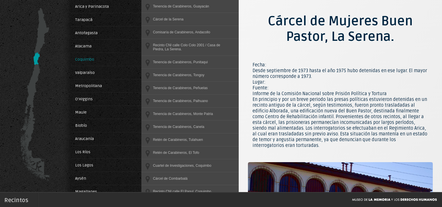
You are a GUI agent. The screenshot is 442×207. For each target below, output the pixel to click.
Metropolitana (88, 85)
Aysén (80, 178)
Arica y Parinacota (92, 6)
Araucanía (84, 138)
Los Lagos (84, 165)
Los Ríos (82, 152)
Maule (81, 112)
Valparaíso (85, 72)
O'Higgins (84, 99)
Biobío (81, 125)
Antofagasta (86, 32)
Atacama (83, 46)
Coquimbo (84, 59)
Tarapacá (83, 19)
